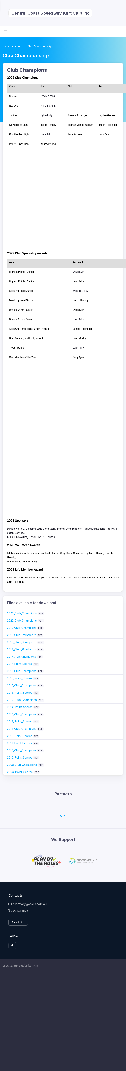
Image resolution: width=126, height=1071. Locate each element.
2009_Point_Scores (20, 772)
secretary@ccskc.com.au (27, 904)
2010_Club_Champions (21, 750)
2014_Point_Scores (19, 707)
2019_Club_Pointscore (21, 635)
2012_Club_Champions (21, 728)
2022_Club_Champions (22, 620)
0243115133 (18, 910)
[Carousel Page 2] (65, 816)
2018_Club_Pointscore (21, 649)
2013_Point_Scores (19, 721)
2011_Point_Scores (19, 743)
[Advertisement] (41, 1022)
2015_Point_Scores (19, 692)
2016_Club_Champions (21, 671)
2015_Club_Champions (21, 685)
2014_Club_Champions (22, 700)
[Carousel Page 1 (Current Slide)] (61, 816)
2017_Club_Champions (21, 656)
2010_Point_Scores (19, 757)
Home (6, 46)
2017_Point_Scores (19, 664)
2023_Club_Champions (22, 613)
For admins (18, 922)
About (18, 46)
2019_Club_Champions (21, 627)
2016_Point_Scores (19, 678)
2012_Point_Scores (19, 736)
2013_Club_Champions (21, 714)
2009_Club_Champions (22, 764)
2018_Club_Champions (22, 642)
